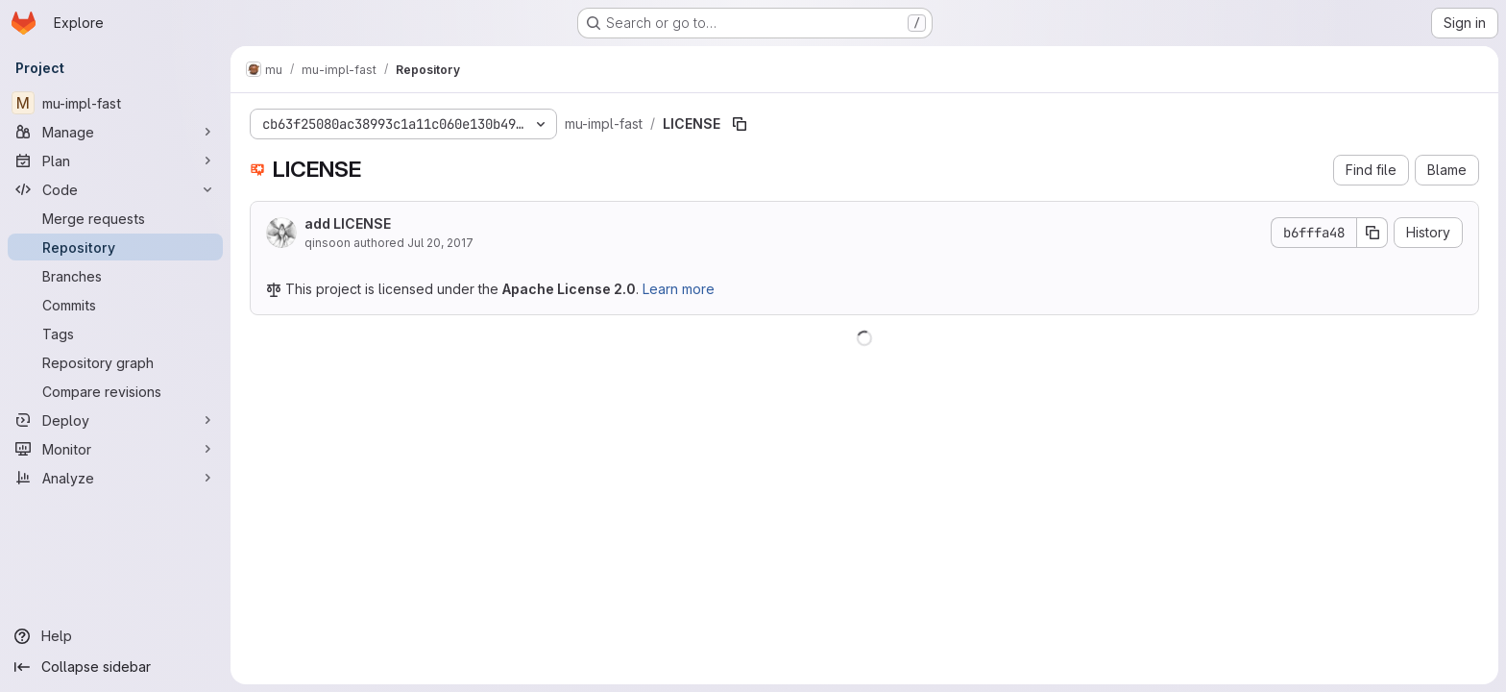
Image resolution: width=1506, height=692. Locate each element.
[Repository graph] (115, 362)
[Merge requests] (115, 218)
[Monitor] (115, 448)
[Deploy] (115, 420)
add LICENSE (347, 223)
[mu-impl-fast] (115, 102)
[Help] (115, 636)
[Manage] (115, 131)
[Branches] (115, 275)
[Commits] (115, 304)
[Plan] (115, 160)
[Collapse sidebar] (115, 667)
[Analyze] (115, 477)
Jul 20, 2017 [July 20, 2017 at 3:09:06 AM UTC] (440, 242)
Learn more (679, 289)
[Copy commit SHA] (1372, 232)
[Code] (115, 189)
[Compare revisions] (115, 391)
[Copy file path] (739, 124)
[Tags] (115, 333)
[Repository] (115, 247)
